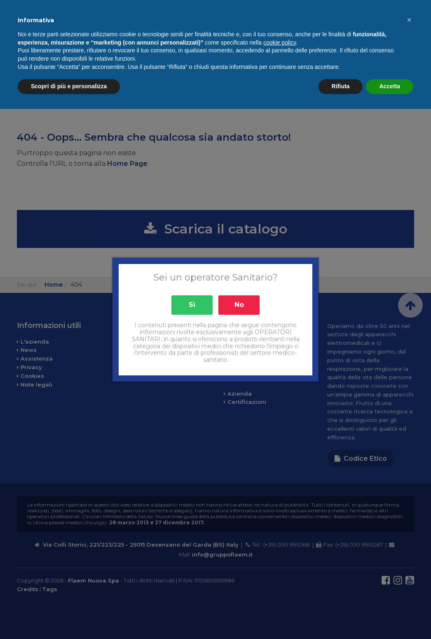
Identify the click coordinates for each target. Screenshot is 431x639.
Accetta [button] (389, 616)
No (239, 305)
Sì (192, 305)
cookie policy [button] (279, 572)
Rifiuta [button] (341, 616)
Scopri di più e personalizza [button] (69, 616)
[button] (409, 549)
